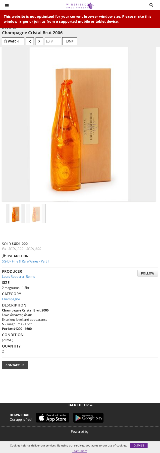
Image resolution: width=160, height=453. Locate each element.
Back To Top (80, 405)
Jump (69, 41)
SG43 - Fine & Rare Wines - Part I (25, 261)
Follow (147, 273)
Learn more (79, 451)
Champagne (11, 299)
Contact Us (14, 365)
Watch (13, 41)
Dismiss (139, 445)
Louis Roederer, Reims (18, 276)
